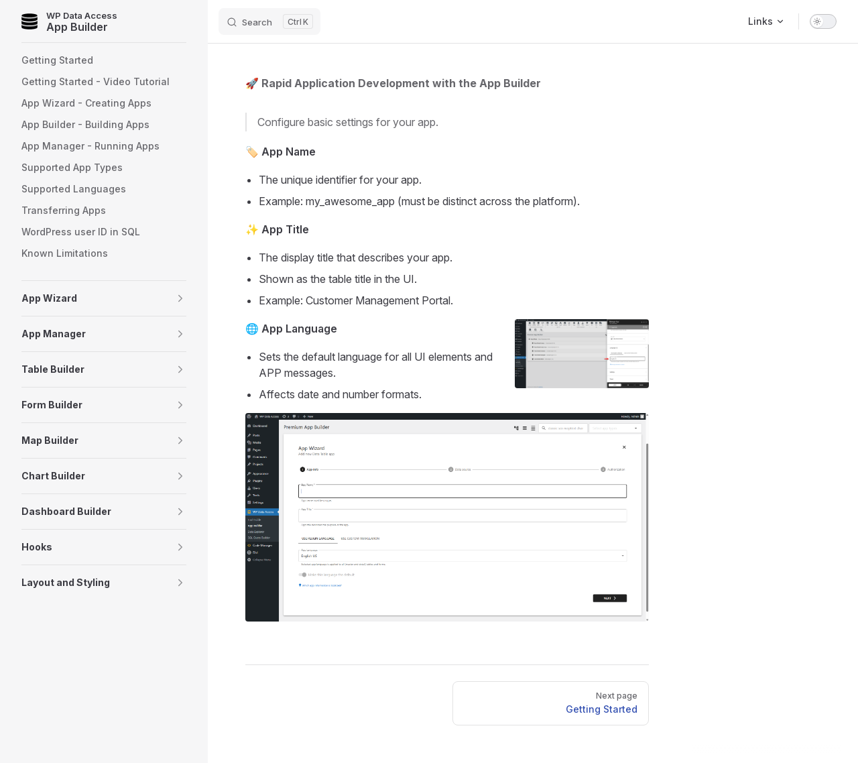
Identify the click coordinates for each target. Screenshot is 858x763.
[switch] (823, 21)
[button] (103, 298)
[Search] (269, 21)
